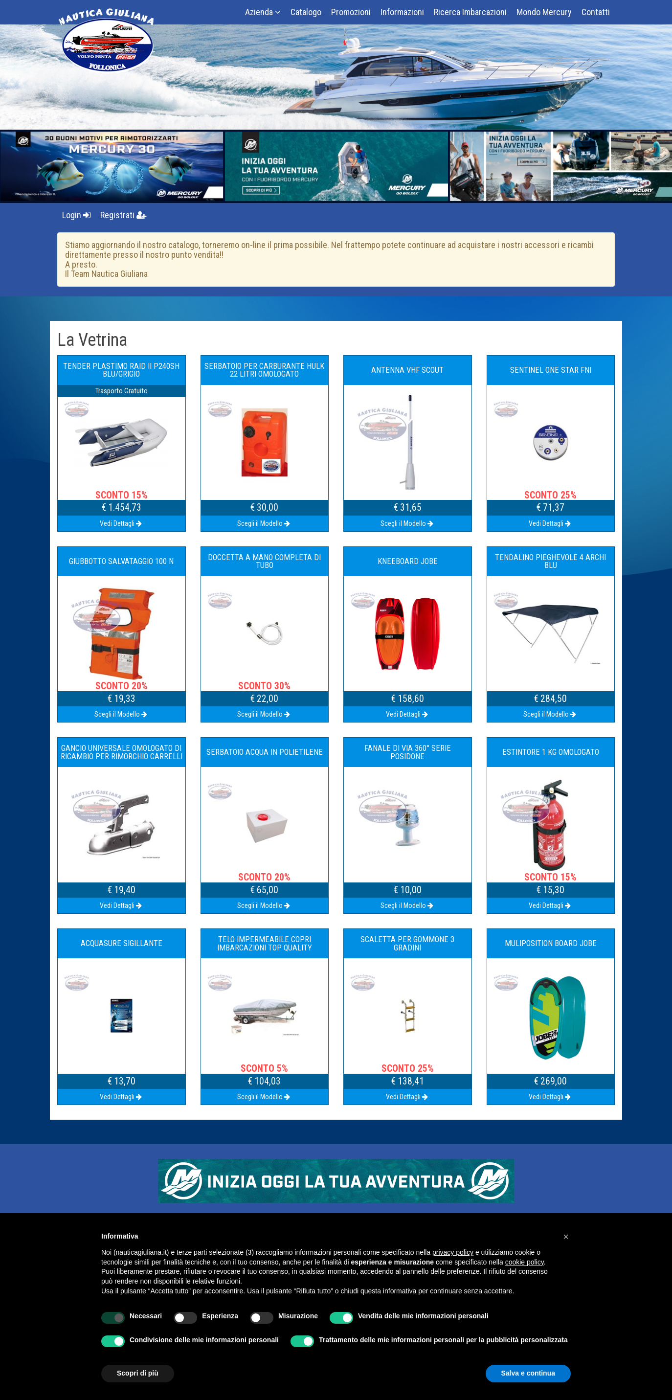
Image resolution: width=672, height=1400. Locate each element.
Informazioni (402, 12)
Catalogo (306, 12)
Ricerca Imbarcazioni (470, 12)
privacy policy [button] (452, 1252)
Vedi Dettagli (121, 523)
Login (76, 215)
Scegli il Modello (264, 523)
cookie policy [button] (524, 1262)
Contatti (596, 12)
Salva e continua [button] (528, 1373)
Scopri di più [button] (137, 1373)
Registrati (123, 215)
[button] (566, 1236)
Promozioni (351, 12)
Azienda (263, 12)
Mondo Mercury (544, 12)
